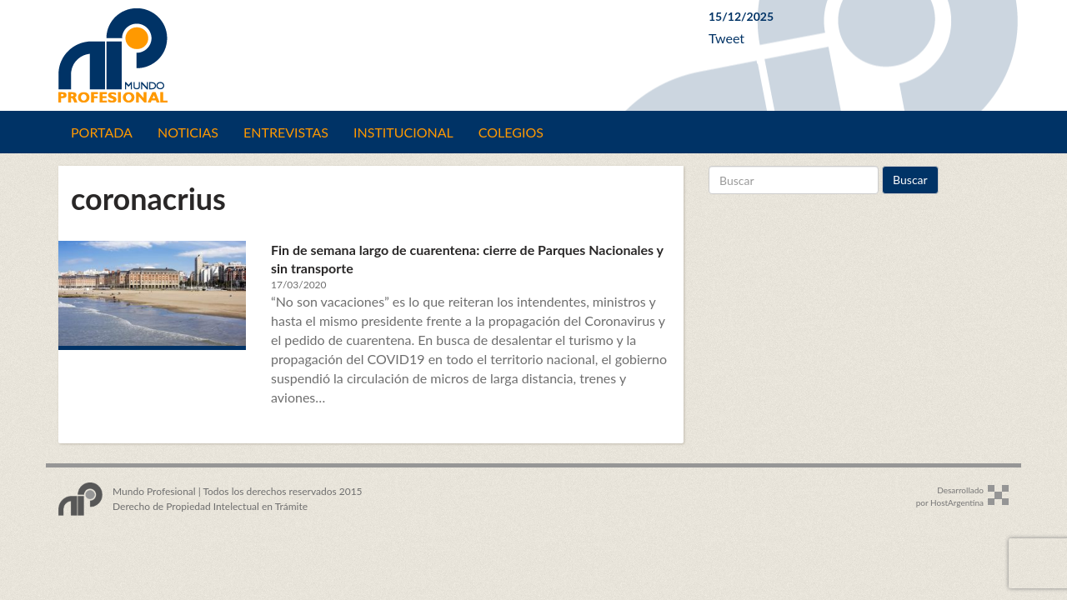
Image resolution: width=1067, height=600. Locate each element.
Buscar (910, 179)
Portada (102, 132)
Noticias (188, 132)
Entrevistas (285, 132)
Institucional (403, 132)
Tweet (726, 38)
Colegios (511, 132)
